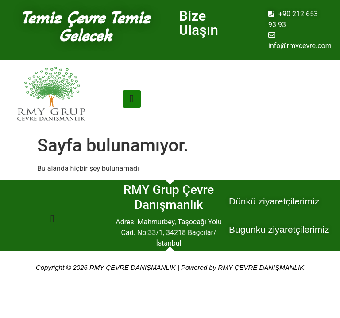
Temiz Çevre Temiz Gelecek (85, 26)
